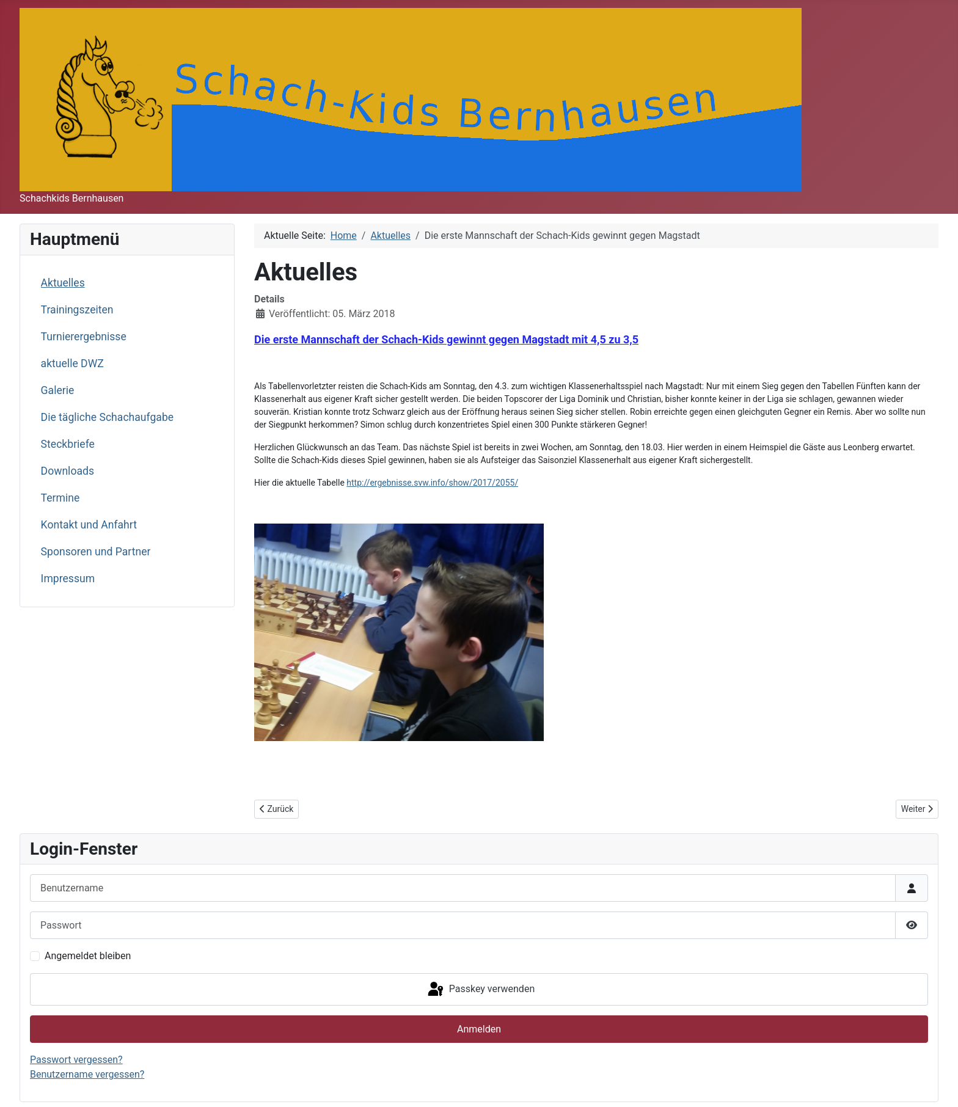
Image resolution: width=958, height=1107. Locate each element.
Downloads (67, 471)
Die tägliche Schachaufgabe (107, 417)
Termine (60, 498)
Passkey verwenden (480, 990)
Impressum (68, 578)
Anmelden (479, 1029)
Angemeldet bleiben (88, 956)
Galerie (58, 390)
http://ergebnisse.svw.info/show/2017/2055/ (432, 483)
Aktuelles (63, 283)
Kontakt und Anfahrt (89, 525)
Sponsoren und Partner (96, 552)
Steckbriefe (68, 444)
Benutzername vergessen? (87, 1074)
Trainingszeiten (77, 310)
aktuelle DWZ (72, 363)
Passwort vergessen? (76, 1059)
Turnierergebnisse (83, 337)
